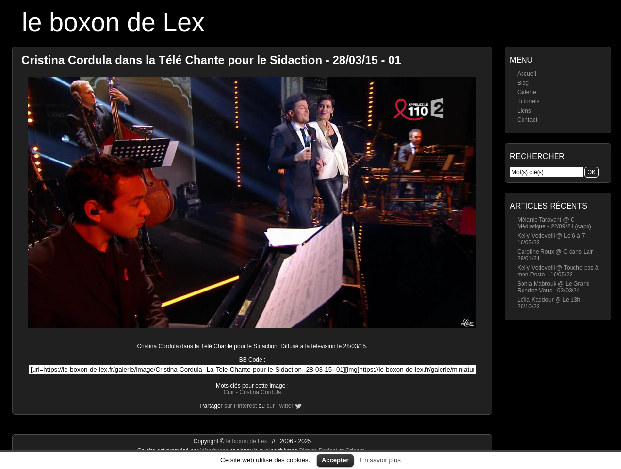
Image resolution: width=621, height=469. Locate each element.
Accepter (335, 460)
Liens (524, 110)
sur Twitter (279, 406)
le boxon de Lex (113, 22)
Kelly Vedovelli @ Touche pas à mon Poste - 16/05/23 (557, 271)
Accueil (526, 73)
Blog (523, 83)
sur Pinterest (240, 406)
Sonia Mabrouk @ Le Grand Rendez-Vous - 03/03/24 (553, 287)
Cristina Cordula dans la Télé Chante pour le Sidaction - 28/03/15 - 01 (211, 59)
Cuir (229, 392)
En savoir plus (380, 460)
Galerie (526, 92)
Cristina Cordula (260, 392)
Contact (527, 119)
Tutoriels (528, 101)
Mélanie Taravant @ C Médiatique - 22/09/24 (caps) (554, 223)
